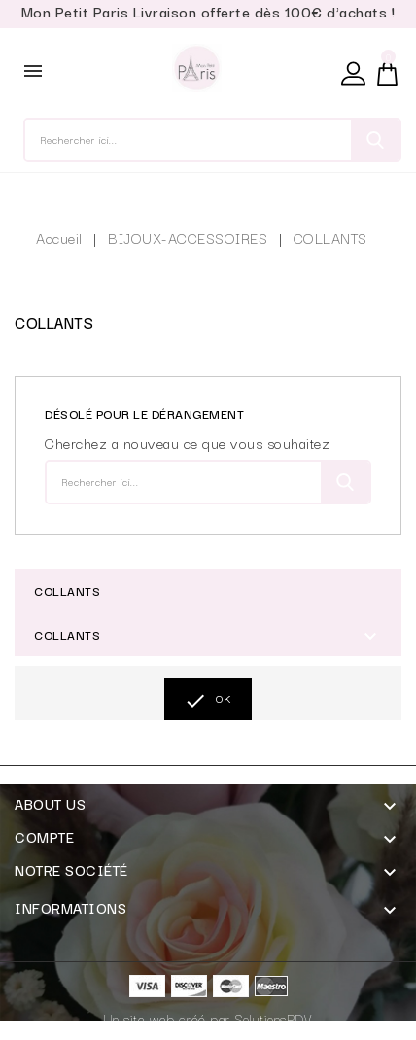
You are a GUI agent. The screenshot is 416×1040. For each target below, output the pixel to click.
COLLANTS (67, 590)
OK (208, 700)
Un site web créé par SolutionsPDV (208, 1018)
